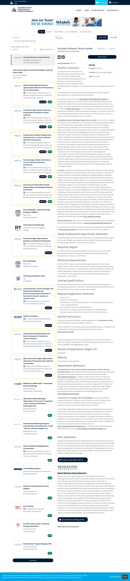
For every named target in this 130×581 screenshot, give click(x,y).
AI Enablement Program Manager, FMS (37, 544)
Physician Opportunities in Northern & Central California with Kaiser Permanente (37, 162)
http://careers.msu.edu (67, 229)
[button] (113, 37)
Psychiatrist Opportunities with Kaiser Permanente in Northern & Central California (37, 112)
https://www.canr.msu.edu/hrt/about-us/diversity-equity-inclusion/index (73, 426)
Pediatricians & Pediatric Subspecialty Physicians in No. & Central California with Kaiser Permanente (37, 137)
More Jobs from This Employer (68, 526)
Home (78, 10)
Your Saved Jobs (85, 32)
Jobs (86, 10)
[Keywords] (33, 37)
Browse (48, 32)
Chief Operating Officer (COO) (34, 276)
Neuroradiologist (29, 261)
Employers (114, 2)
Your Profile (98, 10)
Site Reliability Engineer (32, 468)
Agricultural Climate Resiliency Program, (93, 99)
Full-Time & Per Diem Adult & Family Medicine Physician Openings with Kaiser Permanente (38, 187)
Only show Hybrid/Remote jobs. (25, 41)
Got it (125, 577)
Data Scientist (28, 506)
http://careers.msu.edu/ (66, 332)
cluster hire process (73, 109)
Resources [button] (112, 10)
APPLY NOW (102, 57)
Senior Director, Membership (33, 225)
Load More (33, 560)
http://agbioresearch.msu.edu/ (68, 394)
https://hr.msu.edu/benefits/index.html (97, 223)
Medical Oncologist (30, 316)
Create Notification (46, 49)
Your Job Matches (72, 32)
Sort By (15, 49)
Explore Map (58, 32)
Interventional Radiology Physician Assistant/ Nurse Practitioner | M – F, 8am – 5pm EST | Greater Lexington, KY (38, 425)
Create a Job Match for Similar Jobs (73, 460)
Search (41, 32)
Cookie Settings (115, 577)
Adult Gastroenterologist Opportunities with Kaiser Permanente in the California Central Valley (38, 360)
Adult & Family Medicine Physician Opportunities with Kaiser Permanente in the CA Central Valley (38, 87)
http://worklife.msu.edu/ (92, 216)
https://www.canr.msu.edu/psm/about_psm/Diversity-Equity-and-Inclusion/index (92, 429)
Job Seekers (101, 2)
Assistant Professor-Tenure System (36, 57)
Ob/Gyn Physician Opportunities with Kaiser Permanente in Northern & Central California (36, 336)
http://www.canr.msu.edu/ (66, 377)
